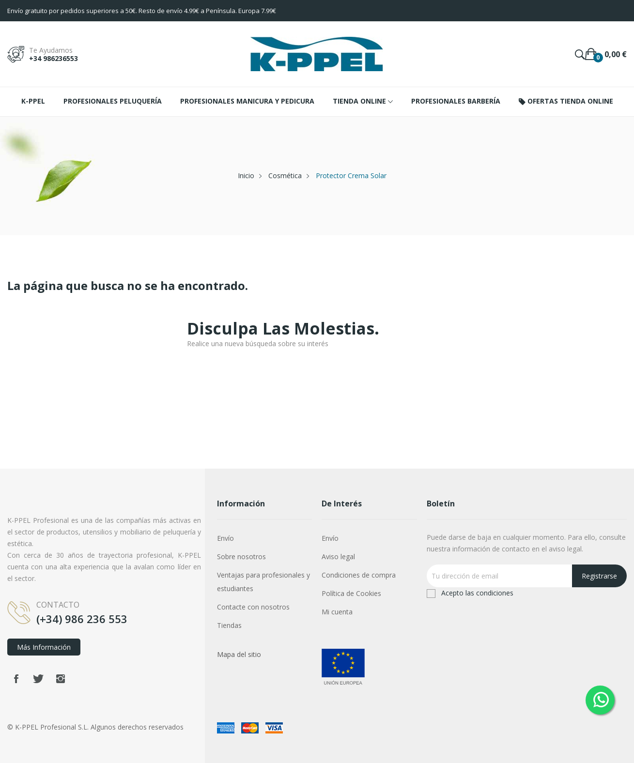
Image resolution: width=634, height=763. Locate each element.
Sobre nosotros (241, 556)
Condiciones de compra (359, 575)
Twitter (38, 678)
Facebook (16, 678)
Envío (225, 538)
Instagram (60, 678)
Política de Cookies (351, 593)
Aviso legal (338, 556)
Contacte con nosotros (253, 606)
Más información (44, 647)
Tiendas (229, 625)
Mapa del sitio (239, 654)
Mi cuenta (337, 611)
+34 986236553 (53, 58)
